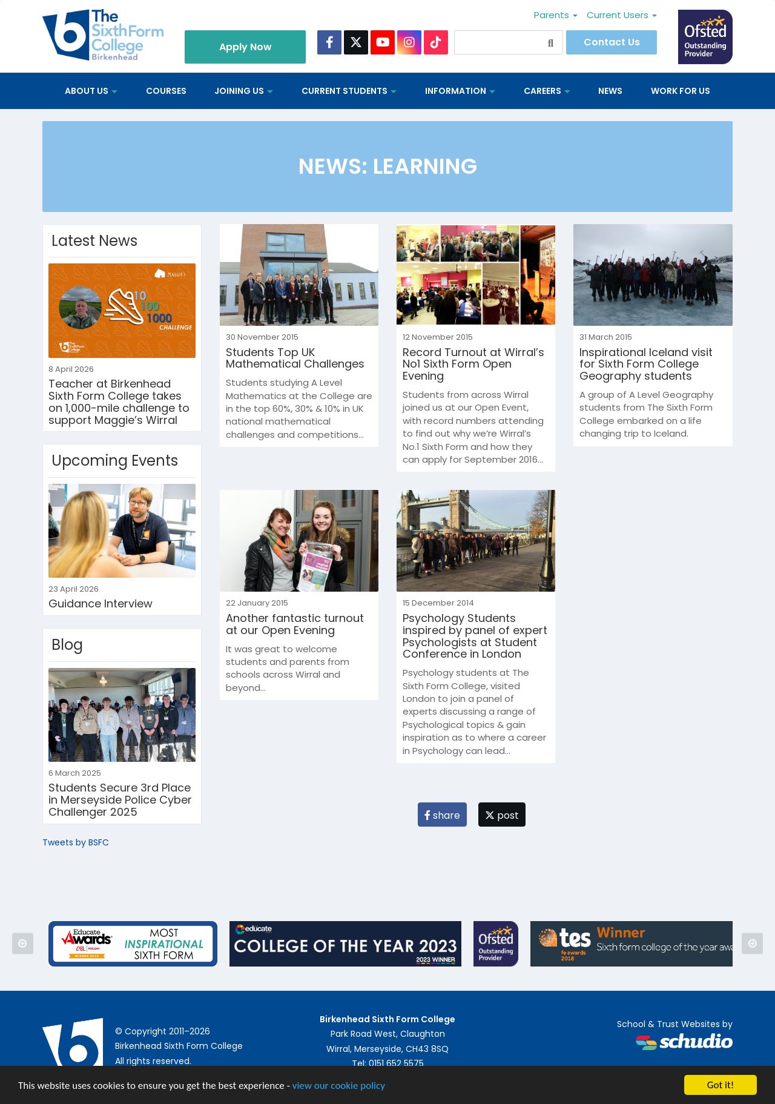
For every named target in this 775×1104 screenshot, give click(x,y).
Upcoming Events (114, 461)
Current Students (349, 91)
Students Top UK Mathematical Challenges (295, 358)
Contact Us (612, 42)
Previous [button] (22, 943)
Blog (67, 645)
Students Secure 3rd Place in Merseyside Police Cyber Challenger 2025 (120, 799)
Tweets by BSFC (75, 842)
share (442, 815)
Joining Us (243, 91)
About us (91, 91)
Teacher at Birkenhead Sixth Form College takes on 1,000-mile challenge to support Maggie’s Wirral (119, 401)
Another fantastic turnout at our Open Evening (295, 624)
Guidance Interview (100, 603)
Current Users (622, 14)
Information (460, 91)
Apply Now (245, 47)
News (610, 91)
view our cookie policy (338, 1086)
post (502, 815)
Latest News (94, 241)
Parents (556, 14)
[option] (132, 944)
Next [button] (752, 943)
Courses (166, 91)
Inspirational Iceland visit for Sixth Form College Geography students (646, 364)
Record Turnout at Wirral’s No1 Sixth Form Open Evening (473, 364)
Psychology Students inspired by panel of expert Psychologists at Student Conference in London (475, 635)
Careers (547, 91)
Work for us (680, 91)
